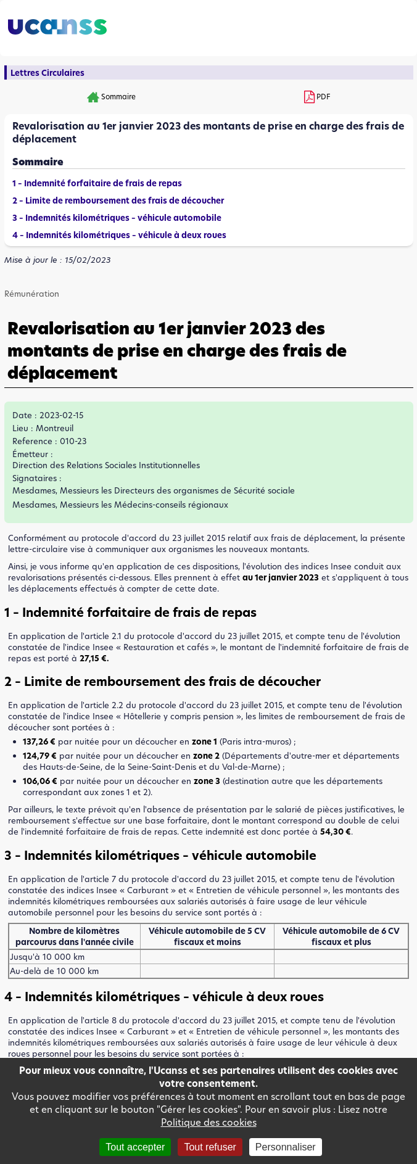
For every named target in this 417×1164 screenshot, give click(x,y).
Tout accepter (135, 1147)
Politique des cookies (209, 1122)
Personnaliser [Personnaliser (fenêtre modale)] (285, 1147)
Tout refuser (210, 1147)
